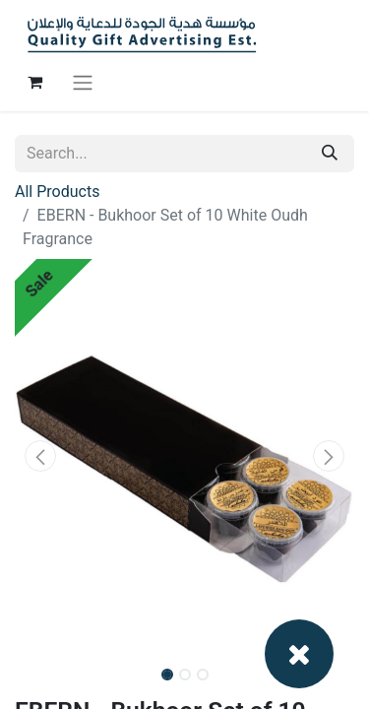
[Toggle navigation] (82, 82)
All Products (57, 191)
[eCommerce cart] (34, 81)
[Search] (329, 153)
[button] (40, 456)
